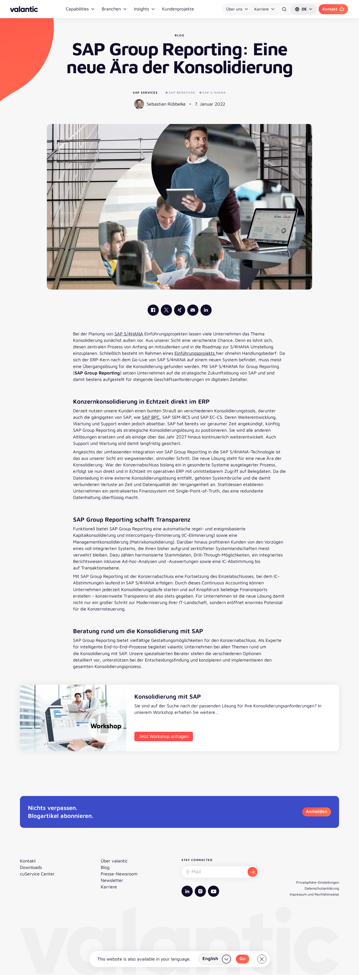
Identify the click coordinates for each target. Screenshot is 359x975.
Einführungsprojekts (195, 353)
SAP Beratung (180, 92)
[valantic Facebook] (153, 310)
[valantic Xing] (179, 310)
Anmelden (316, 811)
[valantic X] (166, 310)
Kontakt (333, 8)
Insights (144, 8)
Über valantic (114, 860)
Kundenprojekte (178, 8)
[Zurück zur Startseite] (24, 9)
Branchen (114, 8)
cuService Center (37, 873)
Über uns (237, 9)
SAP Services (145, 92)
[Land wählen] (215, 959)
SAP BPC (151, 417)
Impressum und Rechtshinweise (314, 894)
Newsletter (112, 880)
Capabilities (80, 8)
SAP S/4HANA (212, 92)
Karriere (264, 9)
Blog (105, 867)
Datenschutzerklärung (322, 888)
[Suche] (284, 9)
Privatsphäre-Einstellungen (317, 882)
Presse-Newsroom (119, 873)
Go (243, 958)
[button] (304, 9)
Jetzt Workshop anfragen (164, 736)
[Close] (261, 959)
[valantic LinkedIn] (206, 310)
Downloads (31, 867)
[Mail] (192, 310)
